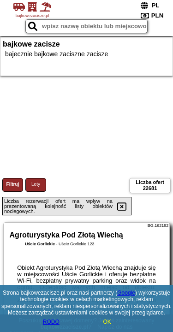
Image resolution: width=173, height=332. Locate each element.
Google (126, 293)
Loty (35, 184)
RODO (51, 322)
